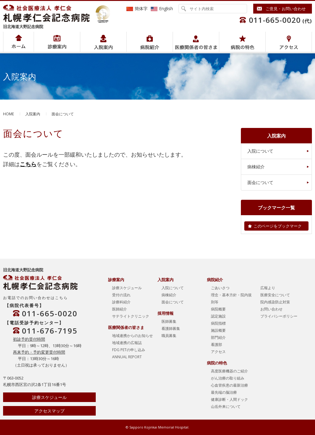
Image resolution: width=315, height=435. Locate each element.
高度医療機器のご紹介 (229, 371)
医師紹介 (119, 309)
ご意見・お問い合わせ (286, 8)
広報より (267, 287)
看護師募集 (171, 328)
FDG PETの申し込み (128, 349)
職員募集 (169, 335)
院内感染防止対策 (275, 302)
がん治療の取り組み (227, 378)
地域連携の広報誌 (127, 342)
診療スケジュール (49, 397)
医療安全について (275, 295)
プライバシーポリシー (278, 316)
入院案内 (103, 42)
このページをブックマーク (278, 226)
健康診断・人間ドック (229, 399)
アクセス (289, 42)
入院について (260, 151)
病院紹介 (57, 42)
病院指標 (218, 323)
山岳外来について (226, 406)
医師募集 (169, 321)
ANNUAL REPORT (127, 356)
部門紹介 (218, 337)
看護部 (216, 344)
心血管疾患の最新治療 (229, 385)
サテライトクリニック (130, 316)
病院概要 (218, 309)
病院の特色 (242, 42)
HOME (8, 114)
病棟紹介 (256, 167)
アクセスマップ (49, 411)
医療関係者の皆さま (196, 42)
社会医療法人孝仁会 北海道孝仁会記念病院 (49, 13)
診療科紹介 (121, 302)
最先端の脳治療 (224, 392)
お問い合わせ (271, 309)
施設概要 (218, 330)
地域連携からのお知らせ (132, 335)
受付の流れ (121, 295)
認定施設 (218, 316)
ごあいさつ (220, 287)
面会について (260, 182)
